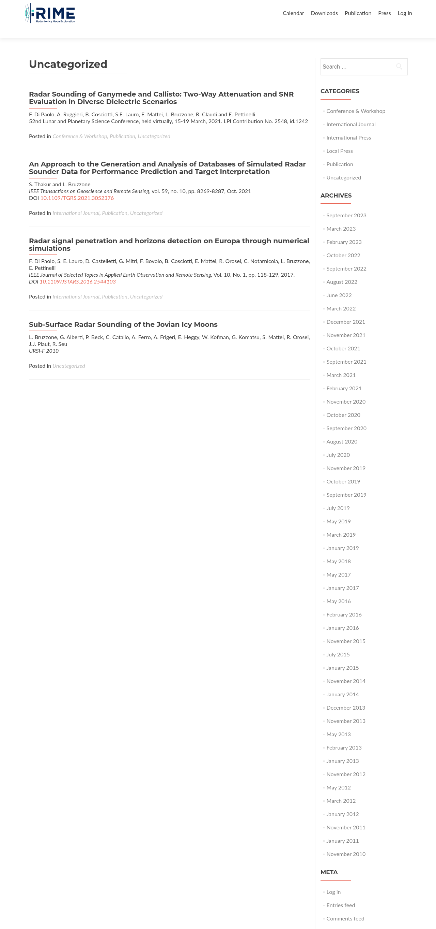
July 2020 (338, 442)
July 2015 (338, 642)
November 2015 (346, 629)
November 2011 (346, 815)
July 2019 (338, 496)
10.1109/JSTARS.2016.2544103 (78, 269)
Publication (358, 13)
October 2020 (343, 403)
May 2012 (339, 775)
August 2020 (342, 429)
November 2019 (346, 456)
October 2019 (343, 469)
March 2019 (341, 522)
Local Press (340, 138)
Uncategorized (154, 124)
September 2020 (347, 416)
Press (384, 13)
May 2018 (339, 549)
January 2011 (343, 828)
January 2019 (343, 536)
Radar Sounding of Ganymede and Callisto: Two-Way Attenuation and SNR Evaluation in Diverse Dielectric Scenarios (161, 86)
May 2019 (339, 509)
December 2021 (346, 309)
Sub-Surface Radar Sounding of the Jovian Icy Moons (123, 312)
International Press (349, 125)
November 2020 (346, 389)
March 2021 (341, 363)
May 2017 (339, 562)
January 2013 (343, 748)
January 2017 (343, 575)
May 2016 (339, 589)
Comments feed (345, 906)
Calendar (293, 13)
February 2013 (344, 735)
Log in (334, 879)
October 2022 (343, 243)
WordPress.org (344, 919)
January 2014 (343, 682)
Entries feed (341, 893)
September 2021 (347, 349)
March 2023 (341, 216)
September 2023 (347, 203)
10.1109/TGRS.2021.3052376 (77, 186)
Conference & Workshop (79, 124)
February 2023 (344, 230)
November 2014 (346, 669)
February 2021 (344, 376)
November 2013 (346, 709)
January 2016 (343, 615)
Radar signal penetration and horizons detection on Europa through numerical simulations (169, 233)
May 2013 (339, 722)
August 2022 (342, 269)
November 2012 (346, 762)
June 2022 (339, 283)
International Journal (75, 201)
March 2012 (341, 788)
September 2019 (347, 482)
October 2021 (343, 336)
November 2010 (346, 842)
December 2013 (346, 695)
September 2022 (347, 256)
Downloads (324, 13)
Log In (405, 13)
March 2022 (341, 296)
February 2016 (344, 602)
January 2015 (343, 655)
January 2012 (343, 802)
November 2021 (346, 323)
